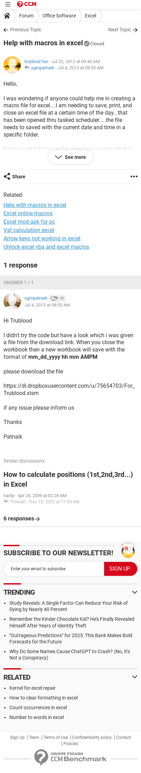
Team (34, 737)
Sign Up (17, 737)
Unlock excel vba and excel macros (46, 247)
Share (18, 176)
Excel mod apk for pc (29, 221)
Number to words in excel (36, 717)
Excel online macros (28, 213)
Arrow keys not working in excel (41, 238)
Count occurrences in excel (38, 707)
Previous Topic (25, 29)
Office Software (59, 15)
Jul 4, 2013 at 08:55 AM (80, 67)
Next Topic (119, 29)
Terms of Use (56, 737)
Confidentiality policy (92, 737)
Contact (123, 737)
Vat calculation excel (28, 230)
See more (75, 157)
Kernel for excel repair (32, 688)
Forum (26, 15)
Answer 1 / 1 (18, 282)
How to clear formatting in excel (43, 698)
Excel (90, 15)
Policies (70, 743)
